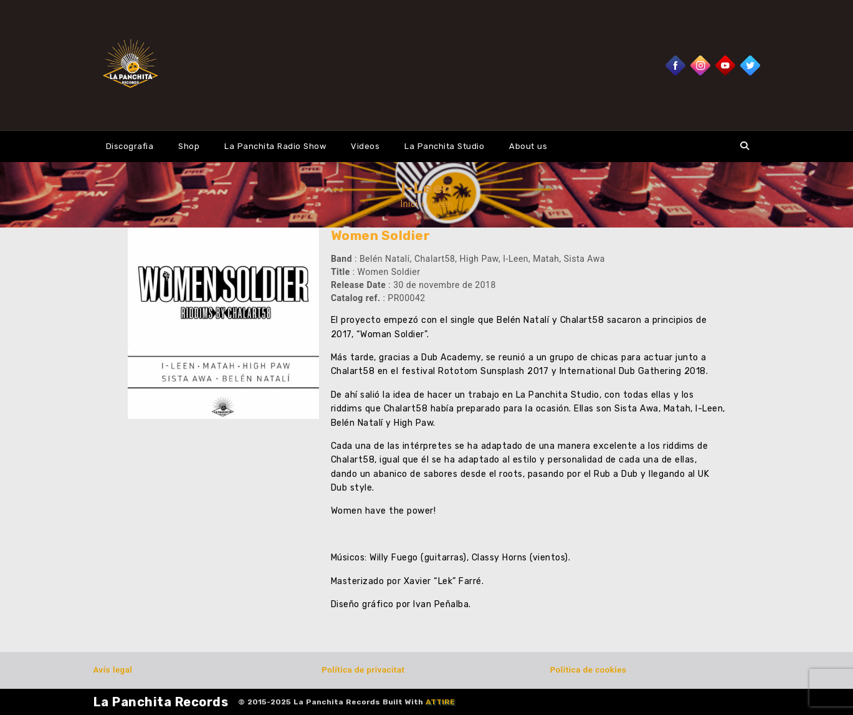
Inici (409, 204)
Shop (188, 146)
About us (528, 146)
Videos (365, 146)
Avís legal (113, 669)
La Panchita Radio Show (275, 146)
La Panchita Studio (444, 146)
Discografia (130, 146)
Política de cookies (588, 669)
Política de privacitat (363, 669)
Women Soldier (381, 235)
